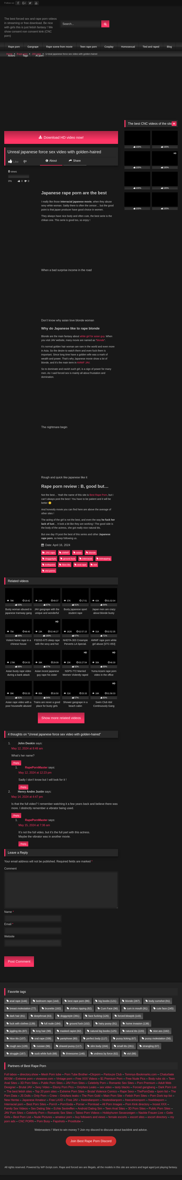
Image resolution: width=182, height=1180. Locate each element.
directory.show (29, 1079)
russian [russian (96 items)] (43, 1051)
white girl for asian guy (92, 336)
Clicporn (95, 1079)
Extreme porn (24, 1083)
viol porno (48, 570)
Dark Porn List (167, 1092)
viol (94, 564)
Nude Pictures (43, 1122)
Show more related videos (61, 718)
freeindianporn (90, 1104)
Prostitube (74, 1126)
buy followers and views (90, 1122)
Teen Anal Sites (115, 1113)
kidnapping (103, 558)
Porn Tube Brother (76, 1079)
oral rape (80, 564)
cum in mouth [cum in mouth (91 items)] (137, 1013)
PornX (53, 1109)
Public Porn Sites (52, 1087)
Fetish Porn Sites (136, 1100)
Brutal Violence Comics (102, 1096)
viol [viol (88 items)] (131, 1058)
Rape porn (14, 46)
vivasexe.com (44, 1083)
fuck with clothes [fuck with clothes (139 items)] (22, 1028)
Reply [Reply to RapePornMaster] (23, 789)
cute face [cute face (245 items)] (164, 1013)
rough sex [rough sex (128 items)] (19, 1051)
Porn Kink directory (137, 1109)
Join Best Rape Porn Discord (90, 1146)
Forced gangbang (144, 1092)
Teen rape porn (88, 46)
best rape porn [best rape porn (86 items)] (78, 1006)
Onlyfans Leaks (87, 1092)
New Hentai (11, 1104)
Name (9, 916)
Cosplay (109, 46)
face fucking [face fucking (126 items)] (98, 1020)
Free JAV (72, 1104)
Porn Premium (146, 1087)
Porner (80, 1109)
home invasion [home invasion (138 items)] (137, 1028)
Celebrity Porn (97, 1087)
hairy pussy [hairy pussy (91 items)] (108, 1028)
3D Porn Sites (29, 1087)
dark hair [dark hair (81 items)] (17, 1020)
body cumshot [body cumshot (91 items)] (159, 1006)
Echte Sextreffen (64, 1113)
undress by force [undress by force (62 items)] (106, 1058)
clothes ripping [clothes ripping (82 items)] (81, 1013)
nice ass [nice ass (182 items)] (161, 1036)
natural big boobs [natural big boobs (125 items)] (103, 1036)
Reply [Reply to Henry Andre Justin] (16, 819)
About (51, 160)
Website (9, 941)
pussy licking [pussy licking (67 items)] (126, 1043)
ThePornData (145, 1096)
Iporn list (162, 1096)
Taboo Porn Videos (88, 1117)
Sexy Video (42, 1092)
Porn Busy (43, 1126)
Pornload (93, 1109)
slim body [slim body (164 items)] (99, 1051)
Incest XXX (159, 1109)
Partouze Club (113, 1079)
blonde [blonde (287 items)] (132, 1006)
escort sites (137, 1122)
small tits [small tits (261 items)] (125, 1051)
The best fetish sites (19, 1096)
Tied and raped (151, 46)
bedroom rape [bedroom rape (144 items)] (47, 1006)
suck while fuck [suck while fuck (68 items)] (45, 1058)
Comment (10, 873)
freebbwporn (156, 1104)
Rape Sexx (127, 1096)
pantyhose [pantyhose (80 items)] (68, 1043)
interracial (85, 558)
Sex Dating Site (40, 1113)
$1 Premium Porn (111, 1083)
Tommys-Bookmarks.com (141, 1079)
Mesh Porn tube (51, 1079)
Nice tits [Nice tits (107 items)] (17, 1043)
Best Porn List (22, 1122)
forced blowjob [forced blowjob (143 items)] (129, 1020)
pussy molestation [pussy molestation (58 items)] (158, 1043)
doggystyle (49, 558)
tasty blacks (122, 1092)
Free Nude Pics (135, 1083)
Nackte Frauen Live (150, 1117)
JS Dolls (25, 1100)
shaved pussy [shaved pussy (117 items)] (70, 1051)
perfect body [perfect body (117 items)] (96, 1043)
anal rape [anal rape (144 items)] (18, 1006)
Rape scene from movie (59, 46)
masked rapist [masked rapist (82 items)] (70, 1036)
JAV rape (48, 552)
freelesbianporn (112, 1104)
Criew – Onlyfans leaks (64, 1100)
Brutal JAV (25, 1092)
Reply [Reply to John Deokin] (16, 764)
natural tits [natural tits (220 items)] (134, 1036)
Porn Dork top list (161, 1100)
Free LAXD (56, 1104)
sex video (106, 1092)
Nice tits (64, 564)
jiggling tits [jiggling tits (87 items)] (18, 1036)
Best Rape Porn (98, 494)
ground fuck (67, 558)
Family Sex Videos (16, 1113)
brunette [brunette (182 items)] (53, 1013)
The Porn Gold (91, 1100)
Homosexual (128, 46)
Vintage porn (64, 1083)
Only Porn (40, 1100)
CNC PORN (26, 1126)
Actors (11, 55)
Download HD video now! (61, 137)
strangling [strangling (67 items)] (151, 1051)
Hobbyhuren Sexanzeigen (119, 1117)
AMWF (64, 552)
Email (8, 929)
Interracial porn (13, 1109)
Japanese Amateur (34, 1104)
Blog (169, 46)
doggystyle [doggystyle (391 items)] (69, 1020)
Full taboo (10, 1079)
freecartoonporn (135, 1104)
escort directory (157, 1122)
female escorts (117, 1122)
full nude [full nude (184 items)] (52, 1028)
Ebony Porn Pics (63, 1092)
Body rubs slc (156, 1083)
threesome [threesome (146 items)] (75, 1058)
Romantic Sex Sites (121, 1087)
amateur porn (63, 1122)
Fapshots (59, 1126)
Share (75, 160)
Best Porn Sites (36, 1109)
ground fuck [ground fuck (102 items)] (79, 1028)
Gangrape (32, 46)
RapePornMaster (36, 770)
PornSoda (66, 1109)
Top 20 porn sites (46, 1096)
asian (77, 552)
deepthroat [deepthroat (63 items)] (42, 1020)
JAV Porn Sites (75, 1087)
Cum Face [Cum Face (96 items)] (109, 1013)
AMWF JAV (83, 362)
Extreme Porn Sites (72, 1096)
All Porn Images (112, 1109)
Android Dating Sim (90, 1113)
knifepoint (48, 564)
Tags (25, 55)
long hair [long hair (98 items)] (43, 1036)
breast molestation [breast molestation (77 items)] (23, 1013)
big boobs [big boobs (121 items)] (107, 1006)
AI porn (40, 55)
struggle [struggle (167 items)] (17, 1058)
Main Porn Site (112, 1100)
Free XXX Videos (86, 1083)
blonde (100, 340)
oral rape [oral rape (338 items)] (42, 1043)
